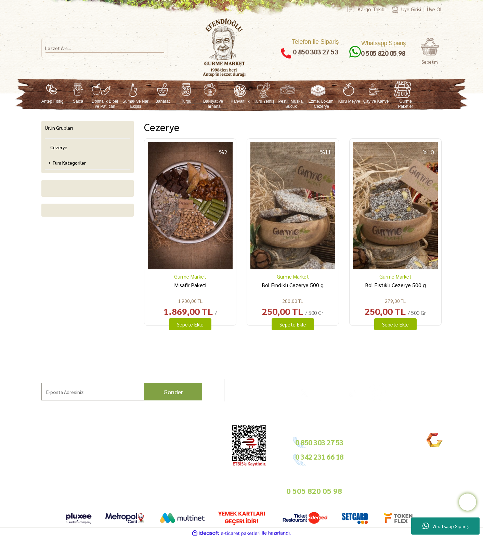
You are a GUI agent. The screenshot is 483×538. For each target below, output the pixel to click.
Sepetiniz (139, 487)
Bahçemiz (38, 464)
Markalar (37, 448)
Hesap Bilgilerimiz (148, 440)
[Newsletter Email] (121, 391)
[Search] (104, 48)
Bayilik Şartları (195, 440)
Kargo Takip (40, 488)
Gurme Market (190, 276)
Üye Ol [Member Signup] (434, 9)
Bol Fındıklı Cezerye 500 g (293, 285)
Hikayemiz (39, 456)
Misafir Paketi (190, 285)
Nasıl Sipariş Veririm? (99, 471)
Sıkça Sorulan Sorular (100, 462)
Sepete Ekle (190, 324)
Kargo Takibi (372, 9)
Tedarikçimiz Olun (198, 448)
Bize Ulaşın (39, 480)
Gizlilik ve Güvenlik (148, 464)
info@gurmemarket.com (204, 490)
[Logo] (224, 47)
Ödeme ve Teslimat (149, 448)
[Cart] (430, 51)
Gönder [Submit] (173, 392)
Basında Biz (192, 464)
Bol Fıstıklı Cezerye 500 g (395, 285)
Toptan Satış (193, 456)
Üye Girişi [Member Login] (411, 9)
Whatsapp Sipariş (445, 526)
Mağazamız (40, 472)
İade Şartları (142, 456)
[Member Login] (395, 9)
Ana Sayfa (38, 440)
